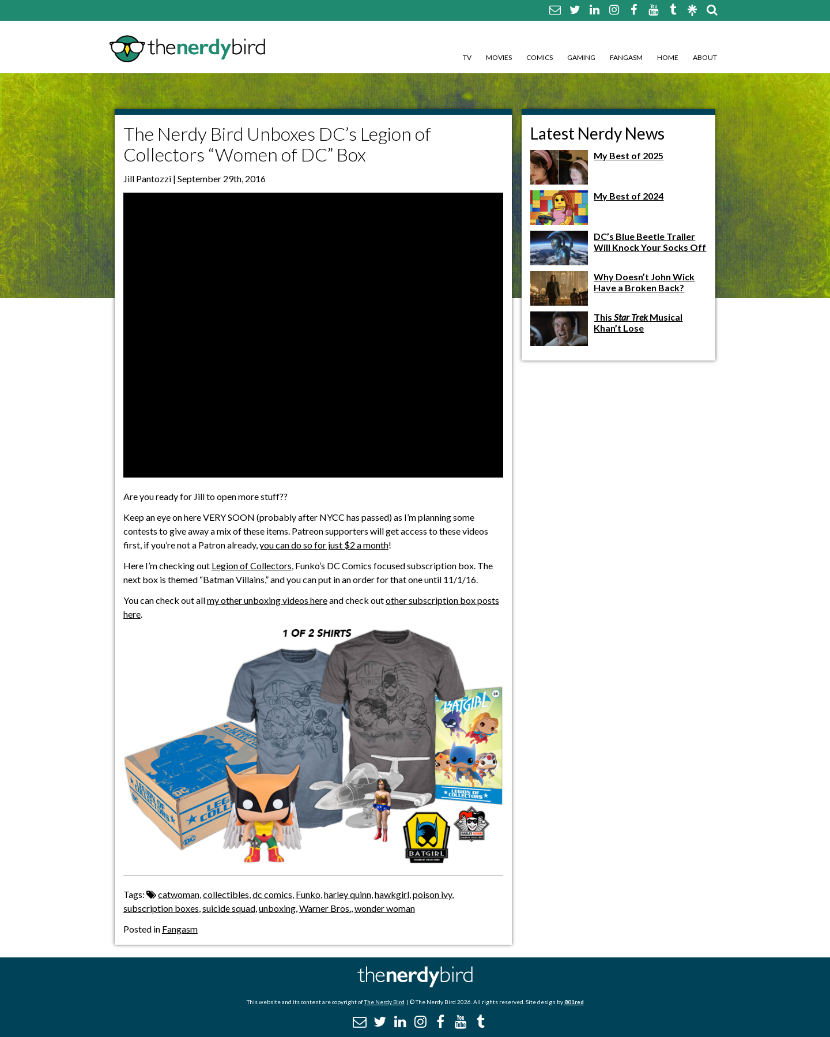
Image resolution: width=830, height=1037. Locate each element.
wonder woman (384, 908)
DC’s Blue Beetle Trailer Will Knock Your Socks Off (650, 242)
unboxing (277, 908)
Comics (539, 57)
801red (574, 1001)
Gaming (581, 57)
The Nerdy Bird (384, 1001)
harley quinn (347, 894)
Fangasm (626, 57)
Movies (499, 57)
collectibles (226, 894)
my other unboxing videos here (267, 600)
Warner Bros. (325, 908)
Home (667, 57)
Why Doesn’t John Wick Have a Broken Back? (644, 282)
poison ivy (432, 894)
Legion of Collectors (252, 565)
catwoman (178, 894)
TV (467, 57)
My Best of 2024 (628, 195)
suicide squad (228, 908)
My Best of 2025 (628, 155)
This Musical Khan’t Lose (638, 322)
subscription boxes (161, 908)
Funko (308, 894)
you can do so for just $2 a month (323, 544)
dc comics (272, 894)
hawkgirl (392, 894)
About (705, 57)
